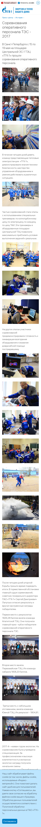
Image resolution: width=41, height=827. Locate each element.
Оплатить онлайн (27, 3)
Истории (19, 17)
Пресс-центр (7, 17)
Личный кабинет (10, 3)
